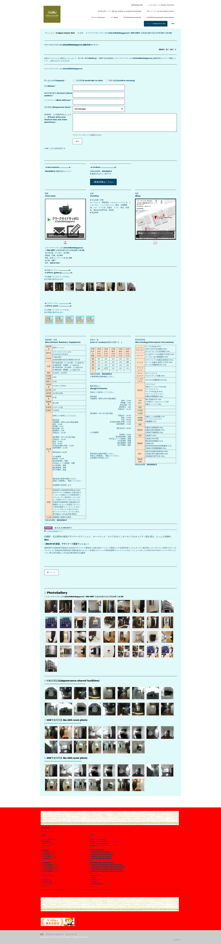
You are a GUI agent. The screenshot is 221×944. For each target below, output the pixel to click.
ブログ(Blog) (114, 17)
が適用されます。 (88, 135)
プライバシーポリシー (81, 135)
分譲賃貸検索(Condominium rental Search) (160, 17)
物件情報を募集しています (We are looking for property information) (119, 11)
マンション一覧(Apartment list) (155, 23)
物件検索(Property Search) (132, 17)
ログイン (177, 939)
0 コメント (51, 572)
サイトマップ (71, 934)
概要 (42, 934)
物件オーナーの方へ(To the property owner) (160, 11)
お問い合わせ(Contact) (98, 17)
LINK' (173, 23)
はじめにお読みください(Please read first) (161, 5)
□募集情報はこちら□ (103, 182)
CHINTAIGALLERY (137, 5)
